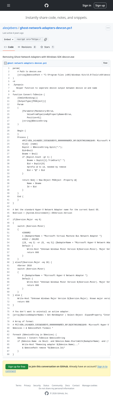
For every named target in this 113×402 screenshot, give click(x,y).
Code (9, 47)
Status (46, 385)
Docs (67, 385)
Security (37, 385)
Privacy (27, 385)
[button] (45, 39)
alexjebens (10, 28)
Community (57, 385)
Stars (47, 47)
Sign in (87, 5)
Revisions (27, 47)
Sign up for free (16, 366)
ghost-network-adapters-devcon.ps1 (46, 28)
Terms (18, 385)
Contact (76, 385)
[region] (56, 211)
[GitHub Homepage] (47, 393)
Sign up (100, 5)
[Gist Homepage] (46, 5)
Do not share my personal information (56, 388)
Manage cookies (89, 385)
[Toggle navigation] (9, 5)
